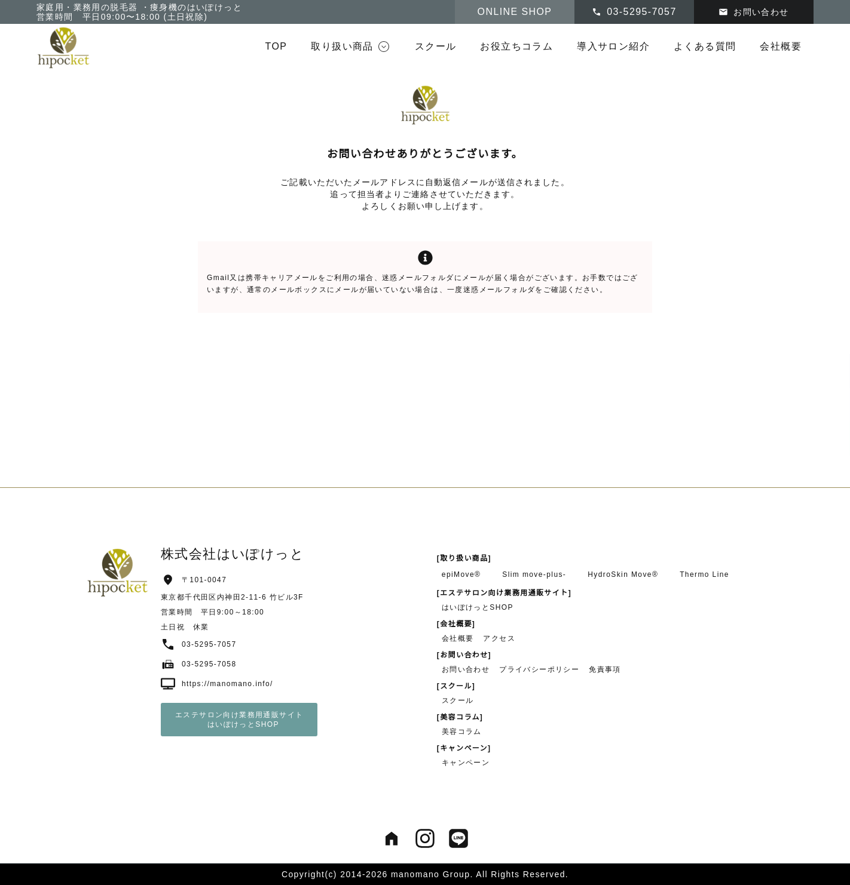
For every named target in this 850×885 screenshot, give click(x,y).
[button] (350, 46)
